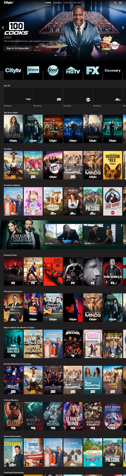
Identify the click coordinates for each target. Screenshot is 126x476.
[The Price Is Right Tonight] (33, 307)
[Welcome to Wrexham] (72, 344)
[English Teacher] (33, 271)
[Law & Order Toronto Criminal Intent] (33, 129)
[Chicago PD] (72, 129)
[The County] (53, 201)
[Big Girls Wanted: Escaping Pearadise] (13, 416)
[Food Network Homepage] (53, 70)
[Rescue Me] (92, 271)
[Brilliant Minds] (92, 165)
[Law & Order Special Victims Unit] (13, 129)
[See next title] (123, 28)
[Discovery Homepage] (112, 70)
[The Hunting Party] (72, 307)
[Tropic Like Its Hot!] (92, 452)
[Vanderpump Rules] (53, 380)
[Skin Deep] (63, 235)
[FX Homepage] (92, 70)
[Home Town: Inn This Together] (33, 452)
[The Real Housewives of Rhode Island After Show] (92, 380)
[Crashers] (13, 452)
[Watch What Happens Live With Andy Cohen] (13, 380)
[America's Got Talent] (53, 165)
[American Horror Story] (53, 271)
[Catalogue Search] (115, 3)
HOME (48, 3)
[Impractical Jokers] (53, 307)
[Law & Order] (92, 129)
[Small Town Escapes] (13, 201)
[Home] (9, 2)
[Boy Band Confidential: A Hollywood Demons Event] (112, 416)
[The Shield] (112, 271)
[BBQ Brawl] (112, 344)
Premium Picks (10, 255)
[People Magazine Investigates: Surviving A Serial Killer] (13, 344)
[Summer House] (112, 380)
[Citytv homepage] (13, 70)
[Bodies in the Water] (33, 416)
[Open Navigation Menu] (120, 3)
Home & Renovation (12, 436)
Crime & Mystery (11, 400)
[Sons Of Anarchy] (72, 271)
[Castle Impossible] (92, 344)
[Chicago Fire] (53, 129)
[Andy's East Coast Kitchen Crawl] (112, 201)
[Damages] (13, 271)
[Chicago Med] (112, 129)
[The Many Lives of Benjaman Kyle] (92, 416)
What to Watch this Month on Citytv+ (19, 327)
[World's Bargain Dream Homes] (72, 452)
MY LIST (77, 3)
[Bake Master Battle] (33, 201)
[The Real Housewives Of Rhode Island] (72, 165)
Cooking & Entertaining (14, 472)
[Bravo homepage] (33, 70)
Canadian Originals (12, 185)
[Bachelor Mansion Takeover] (13, 307)
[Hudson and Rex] (112, 165)
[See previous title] (3, 28)
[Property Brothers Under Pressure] (92, 201)
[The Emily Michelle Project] (72, 201)
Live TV (7, 86)
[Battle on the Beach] (33, 344)
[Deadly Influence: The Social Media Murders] (53, 416)
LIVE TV (67, 3)
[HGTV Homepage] (72, 70)
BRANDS (57, 3)
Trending (7, 149)
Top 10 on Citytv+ (11, 112)
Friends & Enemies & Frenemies (17, 364)
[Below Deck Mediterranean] (13, 165)
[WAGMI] (102, 235)
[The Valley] (33, 165)
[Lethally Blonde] (72, 416)
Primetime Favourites (13, 291)
